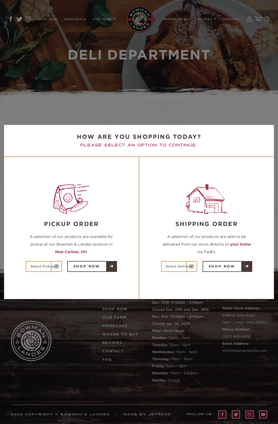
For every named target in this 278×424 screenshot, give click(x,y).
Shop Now (86, 266)
